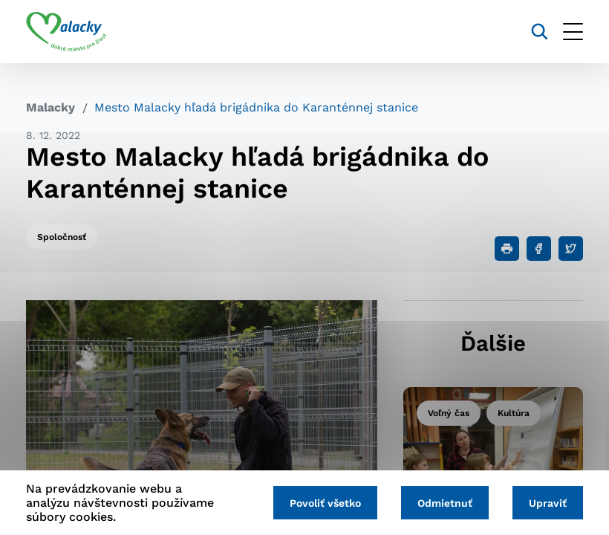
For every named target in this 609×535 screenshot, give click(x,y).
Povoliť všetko (325, 503)
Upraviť (548, 503)
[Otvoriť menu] (573, 31)
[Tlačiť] (507, 248)
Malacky (50, 107)
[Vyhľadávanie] (539, 31)
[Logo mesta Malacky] (66, 32)
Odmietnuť (444, 503)
